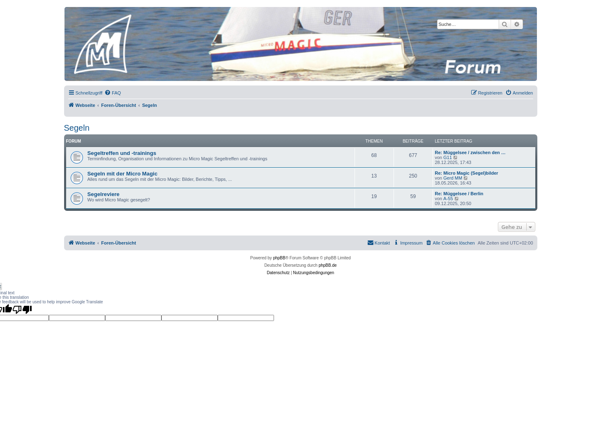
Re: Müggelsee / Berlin (459, 193)
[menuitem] (112, 93)
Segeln (77, 127)
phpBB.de (328, 265)
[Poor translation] (22, 309)
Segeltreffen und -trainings (122, 153)
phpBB (279, 258)
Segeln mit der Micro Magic (123, 174)
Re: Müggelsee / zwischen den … (470, 152)
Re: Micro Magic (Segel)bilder (466, 173)
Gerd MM (452, 177)
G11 (447, 157)
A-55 (448, 198)
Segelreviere (104, 194)
